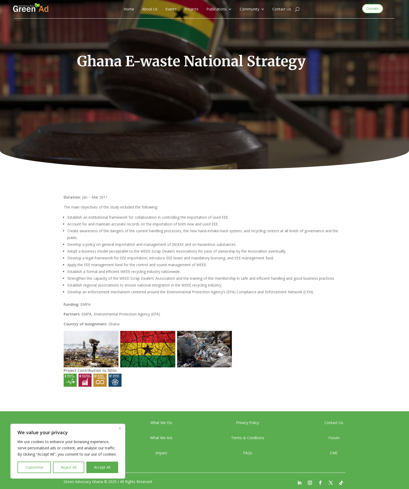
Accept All (102, 467)
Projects (191, 9)
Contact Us (281, 9)
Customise (34, 467)
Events (171, 9)
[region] (67, 451)
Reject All (68, 467)
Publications (216, 9)
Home (129, 9)
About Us (150, 9)
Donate (372, 8)
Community (249, 9)
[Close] (120, 428)
